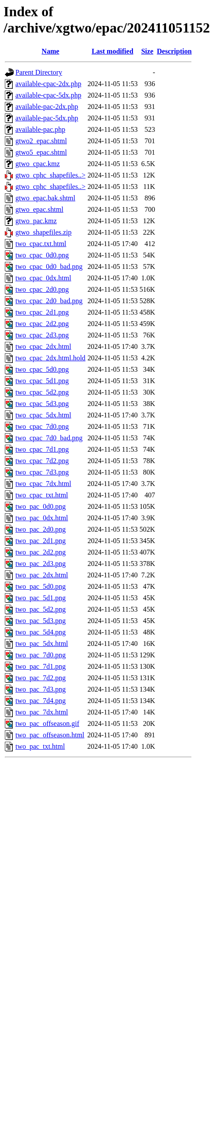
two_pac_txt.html (40, 746)
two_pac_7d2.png (40, 678)
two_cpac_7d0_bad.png (48, 438)
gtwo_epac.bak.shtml (45, 198)
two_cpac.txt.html (40, 243)
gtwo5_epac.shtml (41, 152)
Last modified (112, 51)
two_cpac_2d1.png (42, 312)
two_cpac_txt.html (41, 495)
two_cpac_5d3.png (42, 403)
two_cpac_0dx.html (43, 278)
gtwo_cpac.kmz (37, 163)
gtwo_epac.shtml (39, 209)
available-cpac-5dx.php (48, 95)
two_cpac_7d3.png (42, 472)
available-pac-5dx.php (46, 118)
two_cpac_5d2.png (42, 392)
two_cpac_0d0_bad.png (48, 266)
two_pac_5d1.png (40, 598)
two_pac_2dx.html (41, 575)
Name (50, 51)
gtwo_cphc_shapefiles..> (50, 175)
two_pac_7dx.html (41, 712)
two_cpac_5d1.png (42, 380)
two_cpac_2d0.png (42, 289)
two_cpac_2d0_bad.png (48, 301)
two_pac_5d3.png (40, 620)
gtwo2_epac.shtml (41, 141)
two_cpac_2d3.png (42, 335)
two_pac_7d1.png (40, 666)
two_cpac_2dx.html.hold (50, 358)
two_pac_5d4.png (40, 632)
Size (147, 51)
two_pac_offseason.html (50, 735)
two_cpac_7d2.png (42, 460)
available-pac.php (40, 129)
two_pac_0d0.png (40, 506)
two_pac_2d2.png (40, 552)
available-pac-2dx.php (46, 106)
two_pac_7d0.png (40, 655)
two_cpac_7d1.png (42, 449)
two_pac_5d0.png (40, 586)
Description (174, 51)
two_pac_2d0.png (40, 529)
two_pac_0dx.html (41, 518)
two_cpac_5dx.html (43, 415)
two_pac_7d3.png (40, 689)
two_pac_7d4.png (40, 700)
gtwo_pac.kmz (36, 221)
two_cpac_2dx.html (43, 346)
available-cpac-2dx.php (48, 83)
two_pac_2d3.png (40, 563)
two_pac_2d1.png (40, 540)
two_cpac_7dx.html (43, 483)
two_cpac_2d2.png (42, 323)
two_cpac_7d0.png (42, 426)
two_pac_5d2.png (40, 609)
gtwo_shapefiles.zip (43, 232)
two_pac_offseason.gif (47, 723)
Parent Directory (38, 72)
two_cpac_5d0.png (42, 369)
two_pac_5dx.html (41, 643)
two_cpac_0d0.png (42, 255)
